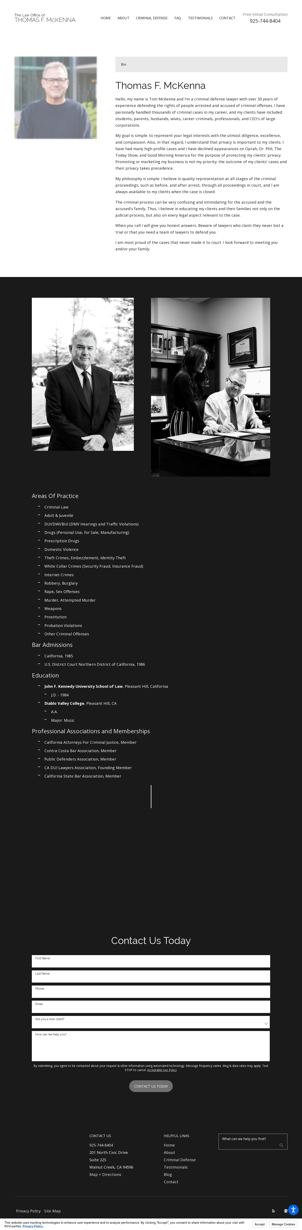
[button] (293, 1210)
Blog (168, 1174)
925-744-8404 (265, 21)
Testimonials (176, 1167)
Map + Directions (105, 1174)
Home (169, 1145)
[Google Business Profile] (286, 1211)
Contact (171, 1181)
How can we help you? (51, 1034)
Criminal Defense (180, 1159)
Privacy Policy (28, 1210)
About (169, 1152)
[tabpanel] (201, 166)
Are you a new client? (50, 1019)
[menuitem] (109, 17)
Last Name (42, 973)
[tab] (123, 64)
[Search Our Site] (281, 1146)
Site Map (52, 1210)
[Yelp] (273, 1211)
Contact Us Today (151, 1086)
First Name (42, 958)
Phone (39, 988)
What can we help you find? (244, 1138)
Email (39, 1003)
